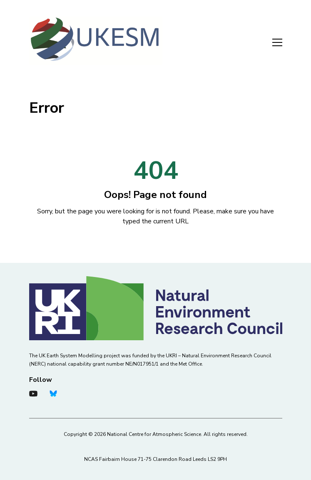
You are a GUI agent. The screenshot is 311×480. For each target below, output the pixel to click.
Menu (277, 42)
